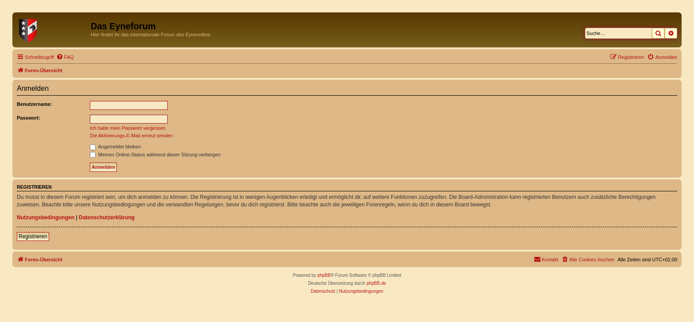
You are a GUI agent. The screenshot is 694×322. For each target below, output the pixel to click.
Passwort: (28, 117)
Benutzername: (34, 104)
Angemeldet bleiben (115, 146)
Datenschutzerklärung (107, 217)
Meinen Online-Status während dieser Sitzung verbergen (155, 154)
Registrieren (33, 236)
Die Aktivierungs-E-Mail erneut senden (131, 135)
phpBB (324, 275)
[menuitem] (65, 57)
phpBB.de (376, 283)
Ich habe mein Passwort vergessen (128, 128)
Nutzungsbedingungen (45, 217)
